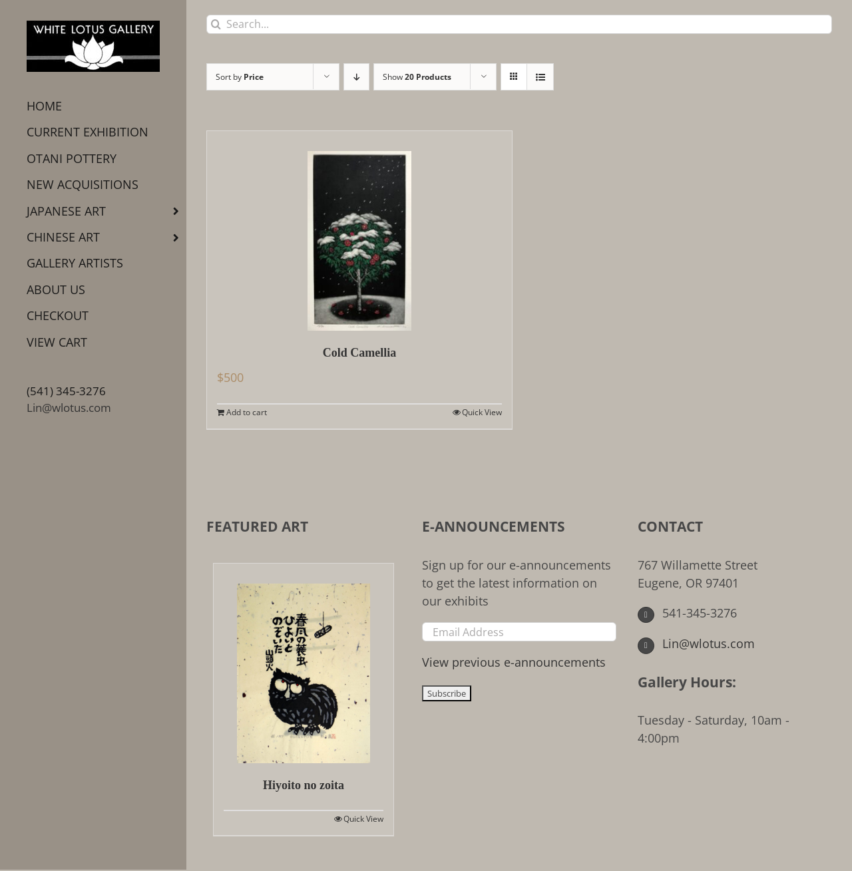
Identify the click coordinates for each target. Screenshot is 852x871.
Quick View (482, 412)
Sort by (240, 77)
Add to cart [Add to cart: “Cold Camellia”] (246, 412)
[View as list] (540, 77)
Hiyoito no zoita (303, 785)
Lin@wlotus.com (69, 407)
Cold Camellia (360, 352)
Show (417, 77)
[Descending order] (356, 76)
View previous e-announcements (514, 662)
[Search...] (519, 24)
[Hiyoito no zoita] (303, 663)
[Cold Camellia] (359, 231)
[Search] (216, 24)
